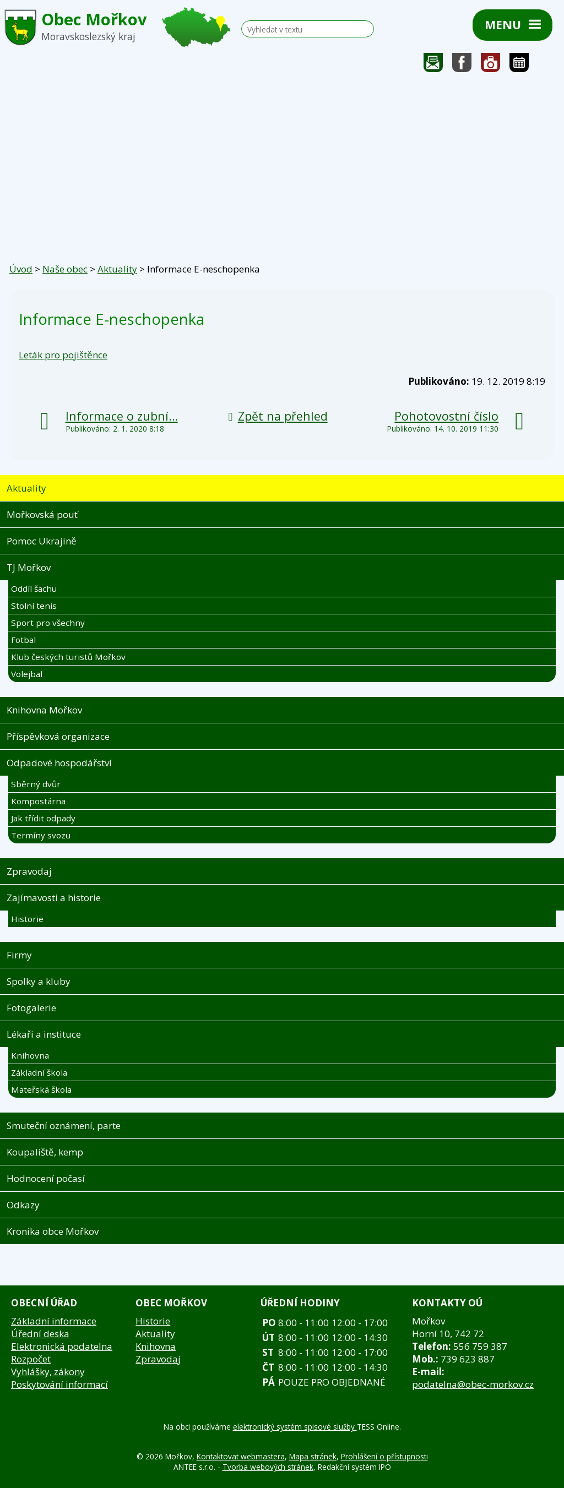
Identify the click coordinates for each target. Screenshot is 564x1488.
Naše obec (65, 269)
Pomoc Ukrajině (42, 541)
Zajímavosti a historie (54, 897)
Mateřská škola (41, 1089)
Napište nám (433, 65)
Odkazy (23, 1204)
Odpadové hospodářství (59, 762)
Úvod (20, 269)
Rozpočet (31, 1359)
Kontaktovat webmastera (241, 1456)
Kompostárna (38, 800)
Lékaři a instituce (44, 1034)
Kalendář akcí (519, 65)
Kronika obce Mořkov (53, 1231)
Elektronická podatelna (61, 1346)
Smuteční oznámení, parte (64, 1125)
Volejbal (26, 673)
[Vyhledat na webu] (304, 29)
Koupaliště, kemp (45, 1152)
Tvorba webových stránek (268, 1467)
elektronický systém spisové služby (295, 1426)
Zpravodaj (29, 871)
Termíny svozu (40, 835)
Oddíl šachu (34, 588)
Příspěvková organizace (58, 736)
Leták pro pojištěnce (63, 354)
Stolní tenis (34, 605)
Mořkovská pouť (42, 514)
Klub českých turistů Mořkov (68, 656)
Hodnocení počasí (46, 1178)
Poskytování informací (59, 1384)
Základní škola (39, 1072)
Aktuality (117, 269)
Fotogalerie (490, 65)
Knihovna (30, 1055)
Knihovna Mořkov (44, 710)
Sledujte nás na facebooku (462, 65)
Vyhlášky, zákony (48, 1371)
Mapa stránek (313, 1456)
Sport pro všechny (48, 622)
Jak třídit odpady (43, 818)
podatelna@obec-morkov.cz (473, 1384)
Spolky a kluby (38, 981)
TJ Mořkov (29, 567)
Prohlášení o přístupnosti (384, 1456)
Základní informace (53, 1321)
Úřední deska (40, 1333)
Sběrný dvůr (36, 783)
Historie (27, 918)
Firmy (19, 955)
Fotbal (23, 639)
